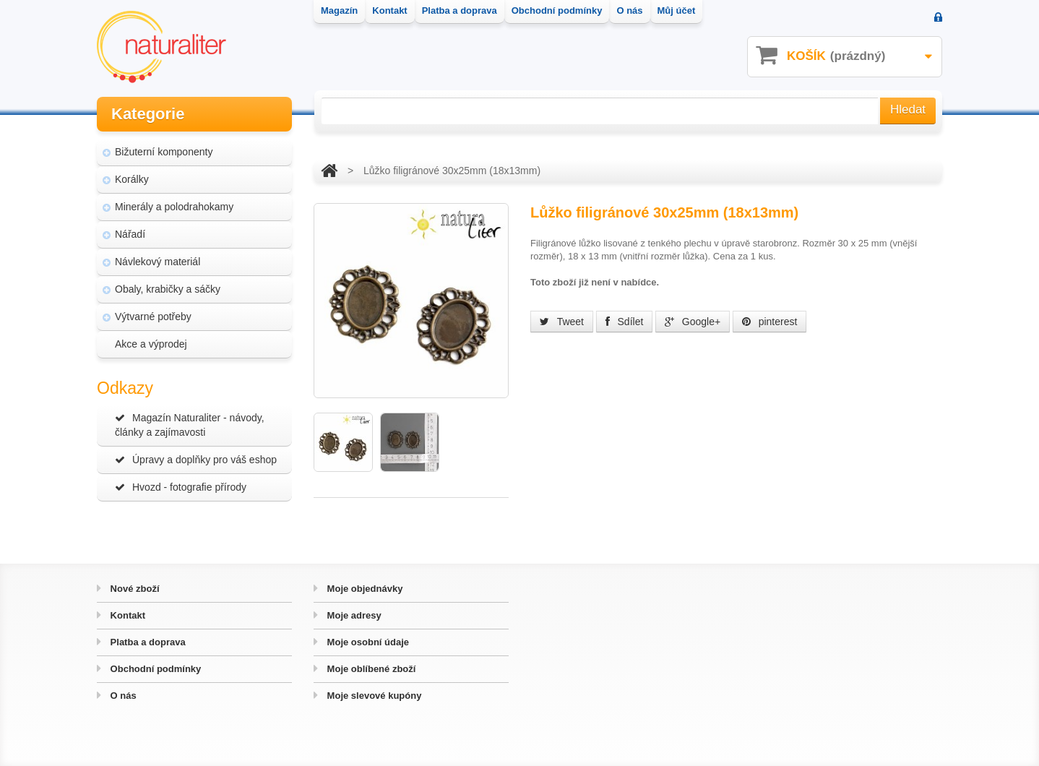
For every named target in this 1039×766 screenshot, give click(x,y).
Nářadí (130, 234)
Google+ (692, 321)
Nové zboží (134, 588)
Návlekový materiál (157, 261)
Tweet (562, 321)
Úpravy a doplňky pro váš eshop (196, 459)
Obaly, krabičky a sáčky (167, 289)
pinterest (770, 321)
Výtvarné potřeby (153, 316)
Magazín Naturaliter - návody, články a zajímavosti (189, 425)
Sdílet (624, 321)
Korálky (132, 179)
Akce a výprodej (151, 344)
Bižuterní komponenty (163, 152)
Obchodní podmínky (154, 668)
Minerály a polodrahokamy (174, 206)
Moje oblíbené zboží (369, 668)
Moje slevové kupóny (372, 695)
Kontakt (126, 615)
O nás (122, 695)
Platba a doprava (147, 642)
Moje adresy (352, 615)
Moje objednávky (363, 588)
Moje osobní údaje (366, 642)
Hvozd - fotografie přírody (180, 487)
